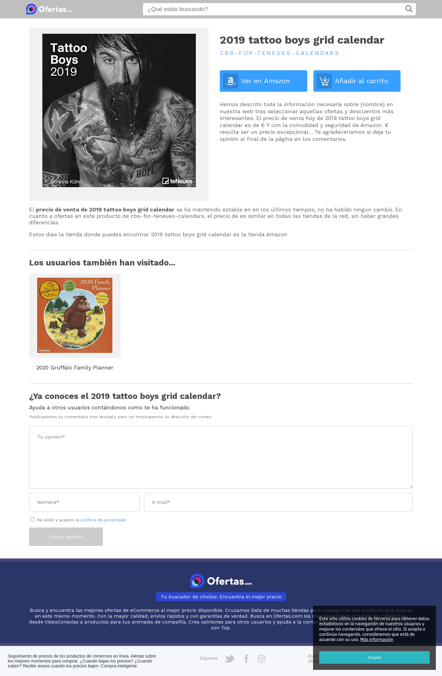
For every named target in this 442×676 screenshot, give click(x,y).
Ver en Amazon (265, 81)
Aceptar (374, 657)
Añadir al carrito (361, 81)
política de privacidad (103, 519)
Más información (377, 639)
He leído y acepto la (81, 519)
